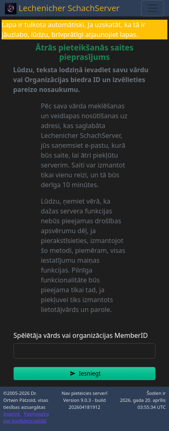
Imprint (12, 413)
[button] (84, 373)
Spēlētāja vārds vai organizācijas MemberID (81, 335)
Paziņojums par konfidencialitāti (26, 417)
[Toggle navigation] (152, 8)
